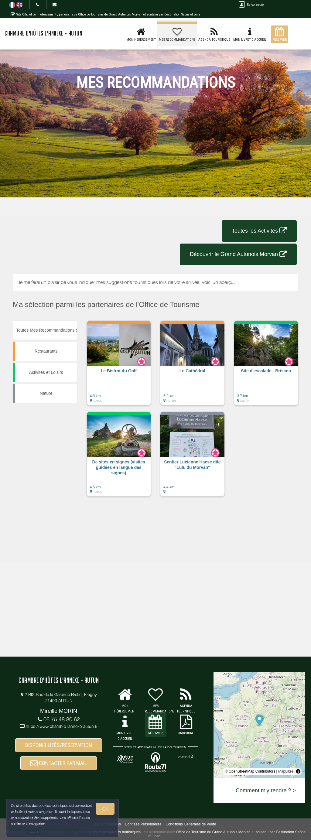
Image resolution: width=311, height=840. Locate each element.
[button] (119, 365)
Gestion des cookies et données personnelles (46, 830)
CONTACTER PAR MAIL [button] (58, 763)
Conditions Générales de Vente (191, 824)
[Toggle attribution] (298, 771)
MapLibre (285, 771)
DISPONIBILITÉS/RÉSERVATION (58, 745)
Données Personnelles (143, 824)
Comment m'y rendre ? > (266, 790)
